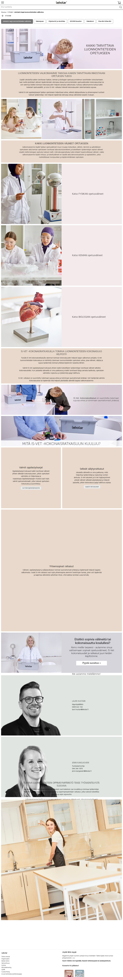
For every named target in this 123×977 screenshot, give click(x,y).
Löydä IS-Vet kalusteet (92, 487)
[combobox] (61, 7)
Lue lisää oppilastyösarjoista (31, 488)
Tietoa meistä (5, 956)
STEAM (10, 12)
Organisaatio (5, 959)
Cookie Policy (5, 972)
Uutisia (3, 965)
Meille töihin (5, 961)
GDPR (3, 969)
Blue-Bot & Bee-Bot (104, 21)
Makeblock (90, 21)
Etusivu (3, 12)
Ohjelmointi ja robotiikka (57, 21)
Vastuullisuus (5, 963)
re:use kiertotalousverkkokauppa (11, 974)
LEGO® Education (76, 21)
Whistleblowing (6, 967)
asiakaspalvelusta (105, 961)
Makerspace (40, 21)
